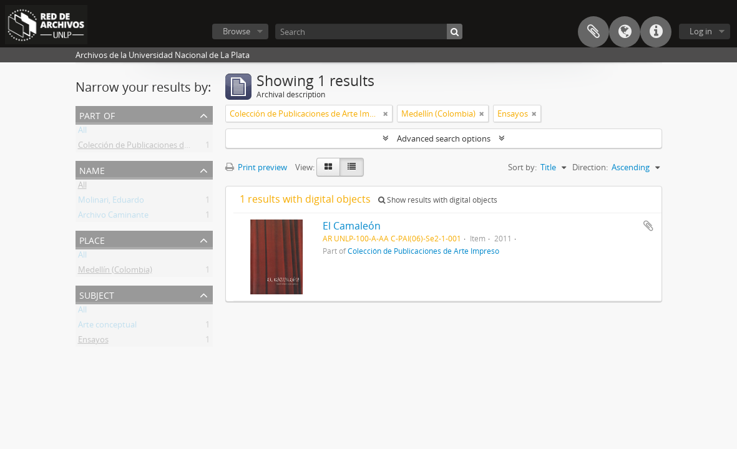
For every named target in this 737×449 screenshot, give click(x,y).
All (82, 132)
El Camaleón (352, 226)
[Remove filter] (385, 113)
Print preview (256, 167)
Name (92, 169)
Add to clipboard (648, 226)
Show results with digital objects (437, 200)
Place (92, 239)
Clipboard (593, 31)
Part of (97, 114)
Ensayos (93, 341)
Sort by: (522, 167)
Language (624, 31)
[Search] (368, 31)
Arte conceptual (107, 326)
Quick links (655, 31)
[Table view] (351, 167)
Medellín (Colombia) (115, 272)
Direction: (590, 167)
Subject (96, 294)
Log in (701, 31)
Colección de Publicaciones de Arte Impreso (158, 147)
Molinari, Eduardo (111, 202)
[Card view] (328, 167)
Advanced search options (443, 138)
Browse (236, 31)
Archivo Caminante (113, 217)
